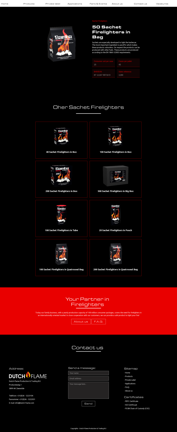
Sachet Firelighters (99, 21)
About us (81, 321)
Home (127, 373)
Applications (130, 384)
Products (129, 376)
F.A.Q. (98, 321)
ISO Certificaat (131, 405)
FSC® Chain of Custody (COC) (137, 408)
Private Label (130, 380)
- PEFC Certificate (131, 401)
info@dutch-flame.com (24, 403)
